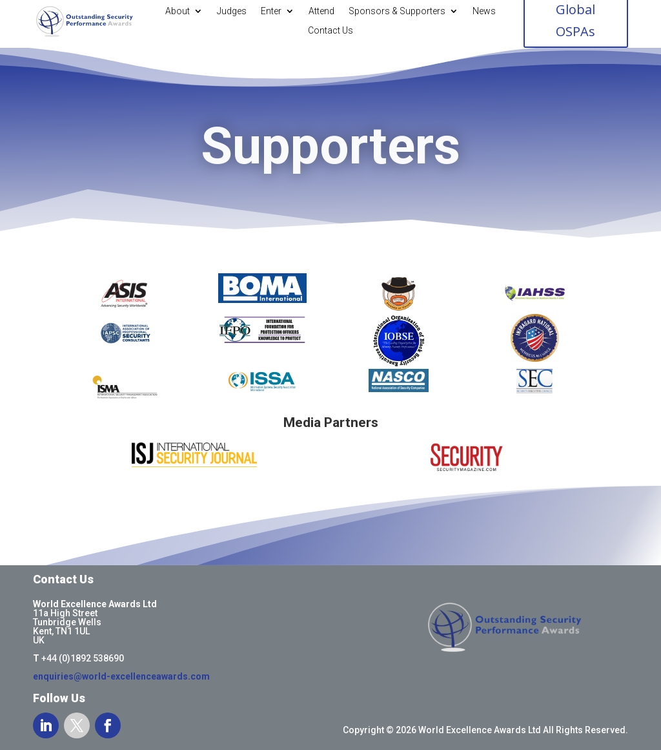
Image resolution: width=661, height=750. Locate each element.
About (177, 11)
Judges (232, 11)
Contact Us (330, 31)
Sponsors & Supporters (397, 11)
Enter (271, 11)
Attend (321, 11)
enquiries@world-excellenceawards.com (121, 676)
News (484, 11)
